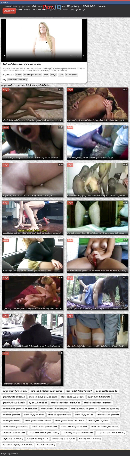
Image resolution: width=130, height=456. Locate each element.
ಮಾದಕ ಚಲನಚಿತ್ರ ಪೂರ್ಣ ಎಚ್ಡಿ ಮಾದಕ (98, 403)
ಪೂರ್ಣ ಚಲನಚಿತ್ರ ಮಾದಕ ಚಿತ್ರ (106, 391)
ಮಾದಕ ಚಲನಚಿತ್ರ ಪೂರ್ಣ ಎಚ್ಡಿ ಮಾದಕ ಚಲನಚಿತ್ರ (20, 409)
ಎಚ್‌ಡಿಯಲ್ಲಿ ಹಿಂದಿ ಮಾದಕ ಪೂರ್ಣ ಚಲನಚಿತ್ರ (46, 391)
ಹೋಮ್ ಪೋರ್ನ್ (71, 75)
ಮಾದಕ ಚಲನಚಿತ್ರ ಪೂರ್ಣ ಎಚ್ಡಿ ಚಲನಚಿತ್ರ (65, 403)
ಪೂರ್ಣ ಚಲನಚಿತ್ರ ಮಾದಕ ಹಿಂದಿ (14, 397)
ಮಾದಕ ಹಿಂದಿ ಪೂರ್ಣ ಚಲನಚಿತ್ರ (14, 433)
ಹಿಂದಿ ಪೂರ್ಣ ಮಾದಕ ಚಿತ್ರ (46, 444)
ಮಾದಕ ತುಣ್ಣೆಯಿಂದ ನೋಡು (32, 75)
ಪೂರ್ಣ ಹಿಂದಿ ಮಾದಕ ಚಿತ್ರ (38, 403)
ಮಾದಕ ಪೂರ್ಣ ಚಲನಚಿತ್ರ (12, 421)
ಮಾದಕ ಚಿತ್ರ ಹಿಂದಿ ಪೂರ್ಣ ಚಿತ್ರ (108, 415)
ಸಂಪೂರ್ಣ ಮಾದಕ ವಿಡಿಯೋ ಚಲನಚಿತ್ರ (111, 433)
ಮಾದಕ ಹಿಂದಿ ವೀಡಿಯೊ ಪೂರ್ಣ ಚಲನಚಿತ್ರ (44, 433)
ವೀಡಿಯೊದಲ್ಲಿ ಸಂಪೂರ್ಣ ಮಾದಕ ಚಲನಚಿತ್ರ (78, 433)
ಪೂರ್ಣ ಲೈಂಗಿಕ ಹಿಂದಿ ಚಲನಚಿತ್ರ (17, 80)
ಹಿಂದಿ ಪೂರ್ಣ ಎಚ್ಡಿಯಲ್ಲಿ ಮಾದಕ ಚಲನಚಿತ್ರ (17, 444)
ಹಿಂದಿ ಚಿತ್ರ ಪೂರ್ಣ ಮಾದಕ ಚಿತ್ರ (90, 439)
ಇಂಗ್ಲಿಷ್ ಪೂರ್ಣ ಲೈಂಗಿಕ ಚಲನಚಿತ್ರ (15, 391)
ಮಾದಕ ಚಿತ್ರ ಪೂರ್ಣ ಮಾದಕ (34, 415)
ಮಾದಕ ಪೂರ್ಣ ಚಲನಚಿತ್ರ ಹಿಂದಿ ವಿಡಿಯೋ (69, 421)
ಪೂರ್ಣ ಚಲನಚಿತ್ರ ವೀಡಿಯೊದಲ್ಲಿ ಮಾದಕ (43, 397)
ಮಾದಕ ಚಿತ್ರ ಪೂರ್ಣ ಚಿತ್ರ (11, 415)
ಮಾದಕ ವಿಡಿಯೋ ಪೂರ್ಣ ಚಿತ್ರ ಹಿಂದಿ (74, 427)
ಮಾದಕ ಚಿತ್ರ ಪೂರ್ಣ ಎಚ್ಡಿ (110, 409)
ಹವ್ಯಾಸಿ (53, 75)
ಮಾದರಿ (46, 75)
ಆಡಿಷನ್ (18, 75)
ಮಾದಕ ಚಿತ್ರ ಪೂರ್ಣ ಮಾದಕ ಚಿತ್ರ (59, 415)
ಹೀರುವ (61, 75)
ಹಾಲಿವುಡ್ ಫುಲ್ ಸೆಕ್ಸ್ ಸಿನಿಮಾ (37, 439)
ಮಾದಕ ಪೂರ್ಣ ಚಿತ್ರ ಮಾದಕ (98, 421)
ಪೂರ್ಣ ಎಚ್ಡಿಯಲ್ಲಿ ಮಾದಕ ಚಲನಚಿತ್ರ (79, 391)
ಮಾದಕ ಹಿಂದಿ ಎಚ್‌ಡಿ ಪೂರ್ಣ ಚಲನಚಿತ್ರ (105, 427)
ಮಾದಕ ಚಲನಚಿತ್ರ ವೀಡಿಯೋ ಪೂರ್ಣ (54, 409)
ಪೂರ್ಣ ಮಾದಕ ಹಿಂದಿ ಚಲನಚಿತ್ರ (72, 397)
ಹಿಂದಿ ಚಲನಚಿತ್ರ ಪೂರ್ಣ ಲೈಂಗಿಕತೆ (63, 439)
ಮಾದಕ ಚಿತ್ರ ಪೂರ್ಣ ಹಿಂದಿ (84, 415)
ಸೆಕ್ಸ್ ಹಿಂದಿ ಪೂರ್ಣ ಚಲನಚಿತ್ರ (13, 439)
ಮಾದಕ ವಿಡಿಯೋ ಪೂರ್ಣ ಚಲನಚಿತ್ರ (15, 427)
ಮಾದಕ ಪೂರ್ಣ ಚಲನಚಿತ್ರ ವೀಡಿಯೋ (38, 421)
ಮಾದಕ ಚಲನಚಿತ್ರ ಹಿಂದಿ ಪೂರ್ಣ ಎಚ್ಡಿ (84, 409)
